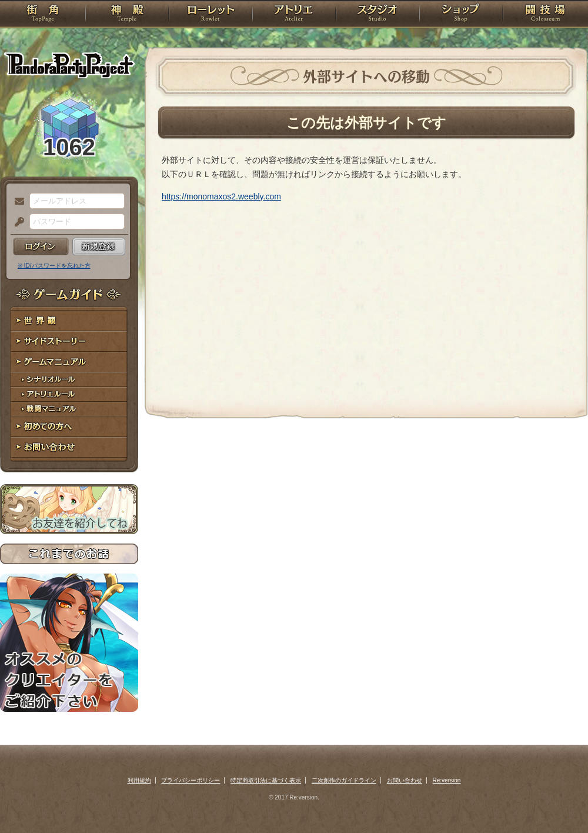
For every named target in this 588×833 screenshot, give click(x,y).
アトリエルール (69, 394)
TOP (42, 14)
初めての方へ (69, 426)
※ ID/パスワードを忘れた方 (54, 265)
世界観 (69, 321)
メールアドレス (16, 202)
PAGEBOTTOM (558, 800)
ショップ (461, 14)
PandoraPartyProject (69, 64)
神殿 (127, 14)
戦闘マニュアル (69, 409)
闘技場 (545, 14)
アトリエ (294, 14)
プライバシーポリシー (190, 780)
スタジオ (377, 14)
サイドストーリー (69, 341)
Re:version (447, 780)
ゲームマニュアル (69, 362)
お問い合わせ (69, 447)
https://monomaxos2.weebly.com (221, 196)
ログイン (41, 246)
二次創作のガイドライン (344, 780)
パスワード (16, 222)
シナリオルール (69, 379)
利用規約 (139, 780)
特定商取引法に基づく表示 (265, 780)
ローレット (210, 14)
